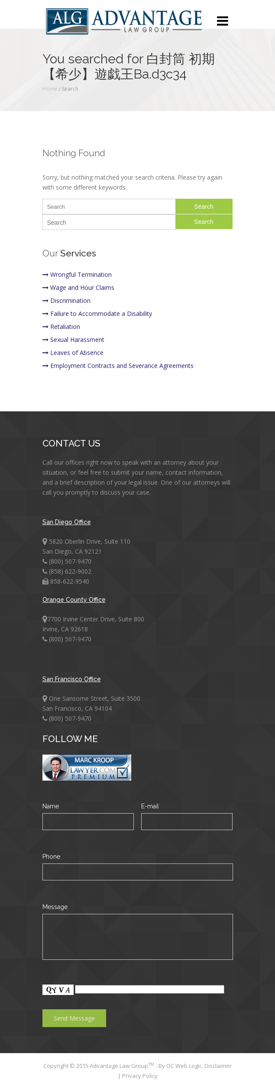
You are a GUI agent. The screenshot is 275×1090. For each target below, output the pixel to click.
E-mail (150, 806)
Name (50, 806)
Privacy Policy (140, 1076)
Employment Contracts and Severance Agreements (118, 365)
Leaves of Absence (73, 352)
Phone (51, 856)
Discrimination (66, 300)
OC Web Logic (184, 1066)
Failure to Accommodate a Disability (97, 313)
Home (50, 88)
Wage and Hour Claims (78, 287)
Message (55, 906)
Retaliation (61, 326)
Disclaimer (218, 1066)
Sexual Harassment (73, 339)
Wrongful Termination (77, 274)
